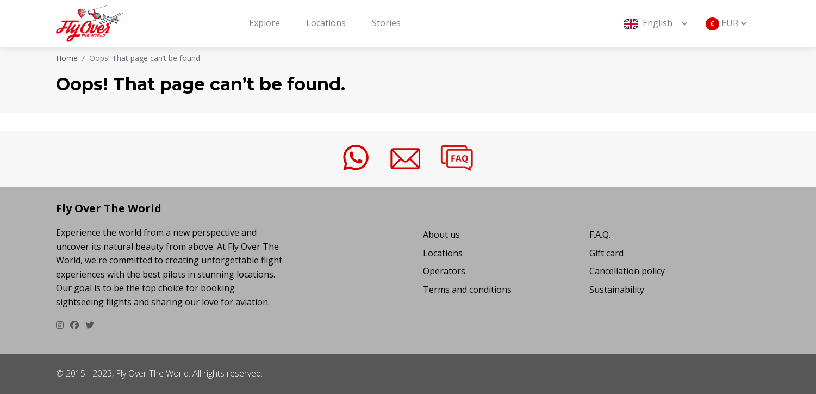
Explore (264, 23)
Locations (326, 23)
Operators (444, 271)
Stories (386, 23)
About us (441, 235)
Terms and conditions (467, 290)
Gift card (606, 253)
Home (67, 58)
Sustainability (616, 290)
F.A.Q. (600, 235)
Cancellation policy (627, 271)
